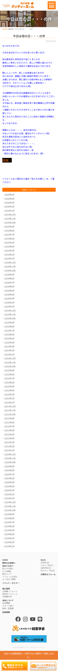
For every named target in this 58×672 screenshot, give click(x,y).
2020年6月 (9, 478)
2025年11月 (10, 218)
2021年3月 (9, 442)
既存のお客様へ (9, 562)
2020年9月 (9, 466)
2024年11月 (10, 266)
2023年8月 (9, 326)
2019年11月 (10, 506)
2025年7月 (9, 234)
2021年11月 (10, 410)
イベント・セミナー (10, 583)
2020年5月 (9, 482)
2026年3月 (9, 202)
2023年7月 (9, 330)
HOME (4, 29)
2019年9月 (9, 514)
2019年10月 (10, 510)
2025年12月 (10, 214)
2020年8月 (9, 470)
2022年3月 (9, 394)
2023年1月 (9, 354)
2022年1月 (9, 402)
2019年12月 (10, 502)
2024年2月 (9, 302)
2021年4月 (9, 438)
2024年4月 (9, 294)
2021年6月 (9, 430)
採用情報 (6, 612)
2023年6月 (9, 334)
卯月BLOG (45, 562)
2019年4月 (9, 534)
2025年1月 (9, 258)
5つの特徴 (6, 571)
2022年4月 (9, 390)
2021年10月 (10, 414)
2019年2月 (9, 542)
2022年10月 (10, 366)
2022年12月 (10, 358)
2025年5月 (9, 242)
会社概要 (6, 603)
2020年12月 (10, 454)
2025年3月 (9, 250)
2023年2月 (9, 350)
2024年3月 (9, 298)
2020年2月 (9, 494)
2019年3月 (9, 538)
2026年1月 (9, 210)
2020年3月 (9, 490)
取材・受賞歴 (8, 608)
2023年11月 (10, 314)
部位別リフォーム (9, 593)
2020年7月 (9, 474)
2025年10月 (10, 222)
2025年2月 (9, 254)
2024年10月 (10, 270)
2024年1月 (9, 306)
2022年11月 (10, 362)
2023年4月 (9, 342)
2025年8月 (9, 230)
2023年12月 (10, 310)
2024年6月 (9, 286)
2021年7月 (9, 426)
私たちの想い (8, 568)
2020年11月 (10, 458)
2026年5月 (9, 194)
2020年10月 (10, 462)
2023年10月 (10, 318)
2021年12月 (10, 406)
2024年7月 (9, 282)
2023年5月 (9, 338)
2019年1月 (9, 546)
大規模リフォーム (9, 591)
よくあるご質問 (9, 579)
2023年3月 (9, 346)
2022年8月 (9, 374)
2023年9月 (9, 322)
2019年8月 (9, 518)
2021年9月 (9, 418)
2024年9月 (9, 274)
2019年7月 (9, 522)
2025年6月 (9, 238)
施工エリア (7, 573)
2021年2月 (9, 446)
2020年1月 (9, 498)
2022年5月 (9, 386)
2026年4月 (9, 198)
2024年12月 (10, 262)
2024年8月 (9, 278)
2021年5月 (9, 434)
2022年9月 (9, 370)
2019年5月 (9, 530)
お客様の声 (7, 596)
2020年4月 (9, 486)
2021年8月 (9, 422)
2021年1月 (9, 450)
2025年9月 (9, 226)
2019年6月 (9, 526)
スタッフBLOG (47, 565)
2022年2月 (9, 398)
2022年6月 (9, 382)
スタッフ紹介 (8, 605)
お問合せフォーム (48, 574)
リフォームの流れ (9, 576)
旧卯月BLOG (46, 567)
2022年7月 (9, 378)
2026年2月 (9, 206)
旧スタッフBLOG (48, 570)
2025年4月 (9, 246)
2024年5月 (9, 290)
